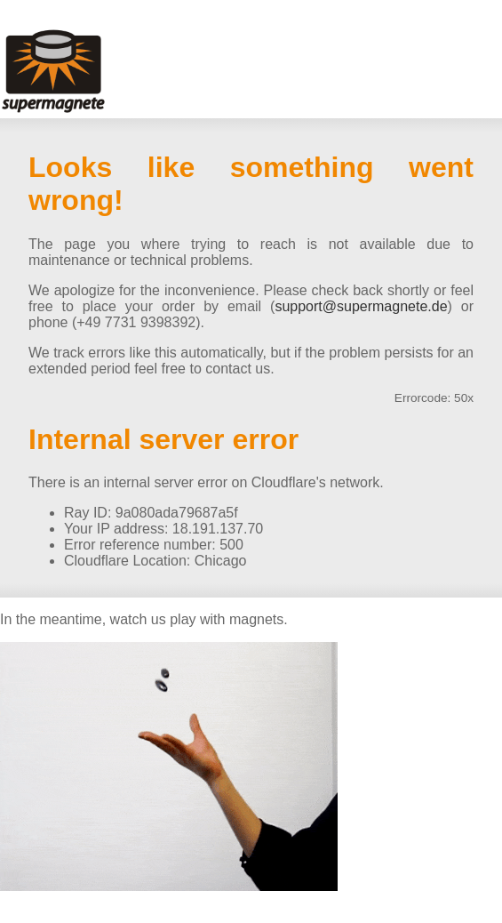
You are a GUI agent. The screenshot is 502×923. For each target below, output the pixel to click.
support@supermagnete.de (361, 306)
